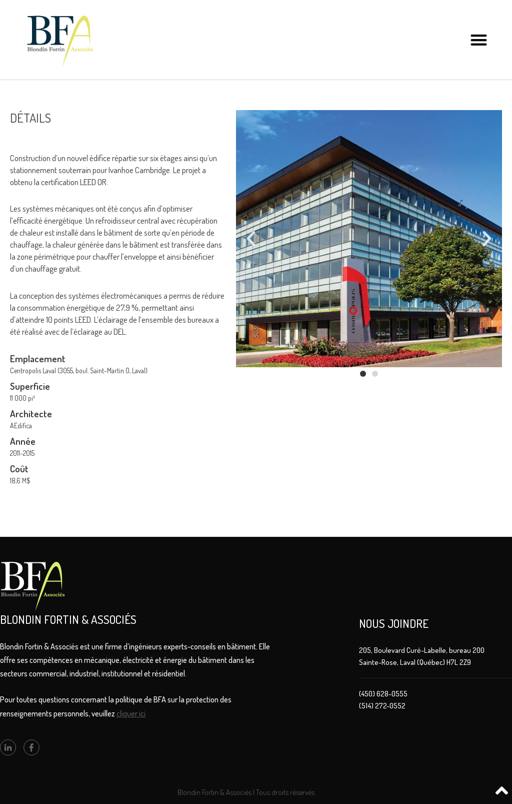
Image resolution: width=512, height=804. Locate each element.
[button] (479, 40)
